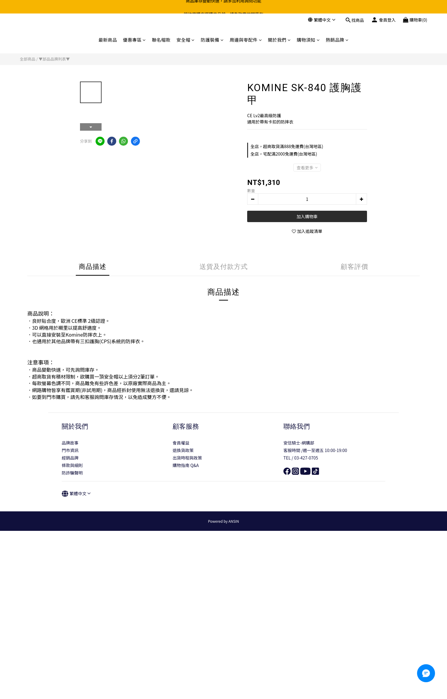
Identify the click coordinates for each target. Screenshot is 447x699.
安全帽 (185, 40)
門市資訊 (70, 450)
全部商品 (27, 59)
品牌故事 (70, 443)
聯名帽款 (161, 40)
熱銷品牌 (337, 40)
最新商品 (107, 40)
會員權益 (181, 443)
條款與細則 (72, 465)
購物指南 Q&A (186, 465)
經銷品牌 (70, 458)
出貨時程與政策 (187, 458)
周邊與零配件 (246, 40)
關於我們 (279, 40)
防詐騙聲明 (72, 473)
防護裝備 (212, 40)
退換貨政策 (183, 450)
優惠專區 (134, 40)
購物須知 (308, 40)
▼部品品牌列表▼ (54, 59)
